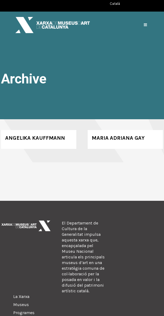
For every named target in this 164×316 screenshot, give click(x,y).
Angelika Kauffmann (35, 138)
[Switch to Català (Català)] (115, 3)
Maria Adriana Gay (118, 138)
